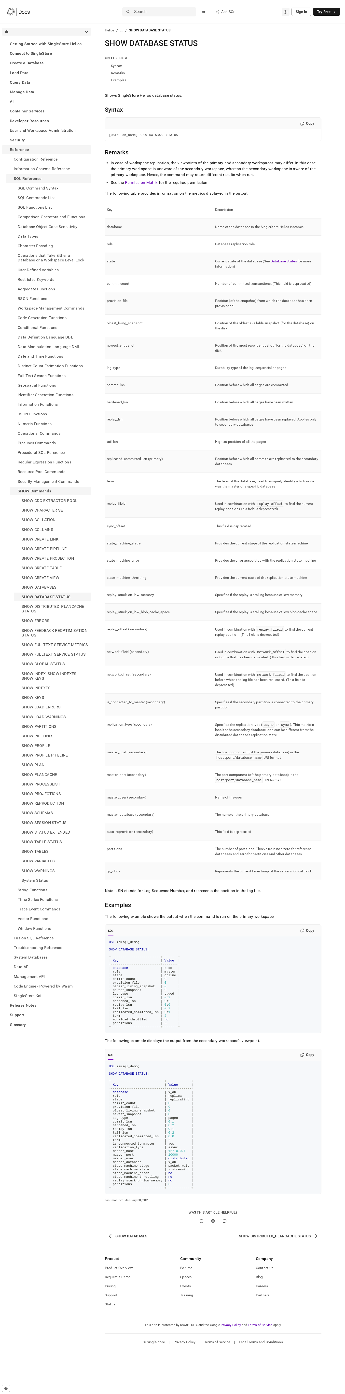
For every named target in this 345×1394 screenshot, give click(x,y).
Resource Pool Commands (41, 471)
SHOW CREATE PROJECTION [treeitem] (48, 558)
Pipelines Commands (37, 443)
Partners (263, 1338)
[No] (213, 1264)
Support (17, 1015)
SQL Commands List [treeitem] (36, 197)
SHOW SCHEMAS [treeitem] (37, 813)
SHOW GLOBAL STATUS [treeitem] (43, 664)
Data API (22, 966)
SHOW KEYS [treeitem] (33, 697)
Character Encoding (35, 246)
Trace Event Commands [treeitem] (39, 909)
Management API (29, 976)
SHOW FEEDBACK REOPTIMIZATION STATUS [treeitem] (54, 632)
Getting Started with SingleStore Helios (46, 43)
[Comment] (224, 1264)
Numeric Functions (35, 423)
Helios (110, 30)
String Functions (32, 890)
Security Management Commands (48, 481)
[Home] (18, 12)
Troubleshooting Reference (38, 947)
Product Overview (119, 1311)
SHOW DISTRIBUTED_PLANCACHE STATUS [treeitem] (53, 608)
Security (17, 140)
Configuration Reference (35, 159)
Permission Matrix (141, 183)
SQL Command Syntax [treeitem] (38, 188)
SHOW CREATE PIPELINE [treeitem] (44, 548)
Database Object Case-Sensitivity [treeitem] (47, 226)
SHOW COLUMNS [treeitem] (37, 529)
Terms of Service (260, 1368)
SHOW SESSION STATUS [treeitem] (44, 822)
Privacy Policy (231, 1368)
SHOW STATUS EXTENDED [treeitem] (46, 832)
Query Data (20, 82)
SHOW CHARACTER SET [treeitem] (44, 510)
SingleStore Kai (27, 995)
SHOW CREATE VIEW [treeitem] (40, 577)
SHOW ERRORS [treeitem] (36, 620)
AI (12, 101)
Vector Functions (33, 918)
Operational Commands (39, 433)
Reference (19, 149)
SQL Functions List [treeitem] (35, 207)
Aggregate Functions (36, 289)
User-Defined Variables (38, 270)
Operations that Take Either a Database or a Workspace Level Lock (51, 257)
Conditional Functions (37, 327)
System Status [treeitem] (35, 880)
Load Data (19, 72)
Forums (186, 1311)
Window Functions (34, 928)
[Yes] (201, 1264)
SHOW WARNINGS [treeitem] (38, 870)
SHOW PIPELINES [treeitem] (38, 736)
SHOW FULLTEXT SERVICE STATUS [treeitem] (54, 654)
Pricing (110, 1329)
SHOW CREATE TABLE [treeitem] (42, 568)
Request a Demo (118, 1320)
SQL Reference (27, 178)
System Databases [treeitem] (31, 957)
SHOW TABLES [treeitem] (35, 851)
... (121, 30)
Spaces (186, 1320)
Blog (259, 1320)
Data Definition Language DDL (45, 337)
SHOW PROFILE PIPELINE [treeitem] (45, 755)
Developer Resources (29, 121)
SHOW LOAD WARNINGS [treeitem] (44, 717)
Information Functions (38, 404)
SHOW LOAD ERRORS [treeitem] (41, 707)
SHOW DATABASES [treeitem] (39, 587)
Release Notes (23, 1005)
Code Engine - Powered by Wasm (43, 986)
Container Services (27, 111)
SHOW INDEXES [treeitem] (36, 688)
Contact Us (265, 1311)
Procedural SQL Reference (41, 452)
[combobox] (286, 12)
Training (186, 1338)
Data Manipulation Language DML (49, 346)
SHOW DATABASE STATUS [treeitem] (46, 597)
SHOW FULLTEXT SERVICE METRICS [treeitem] (55, 644)
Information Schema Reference (42, 168)
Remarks (118, 73)
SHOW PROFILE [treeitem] (36, 745)
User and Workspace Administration (43, 130)
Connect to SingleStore (31, 53)
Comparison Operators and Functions (51, 217)
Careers (262, 1329)
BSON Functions (32, 298)
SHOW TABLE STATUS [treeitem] (42, 841)
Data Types (28, 236)
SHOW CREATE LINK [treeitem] (40, 539)
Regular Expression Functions (44, 462)
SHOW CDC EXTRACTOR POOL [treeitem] (49, 500)
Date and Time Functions (40, 356)
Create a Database (27, 63)
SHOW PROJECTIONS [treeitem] (41, 793)
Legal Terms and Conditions (261, 1385)
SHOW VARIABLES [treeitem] (38, 861)
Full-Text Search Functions (42, 375)
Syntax (116, 66)
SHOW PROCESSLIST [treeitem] (41, 784)
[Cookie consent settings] (6, 1388)
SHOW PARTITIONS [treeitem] (39, 726)
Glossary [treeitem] (18, 1024)
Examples (118, 80)
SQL (111, 931)
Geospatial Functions (37, 385)
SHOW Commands (34, 491)
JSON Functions (32, 414)
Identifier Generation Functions (45, 394)
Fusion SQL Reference (34, 938)
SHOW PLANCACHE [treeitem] (39, 774)
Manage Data (22, 92)
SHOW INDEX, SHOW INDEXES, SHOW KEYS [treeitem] (49, 676)
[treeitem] (46, 44)
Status (110, 1348)
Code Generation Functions (42, 317)
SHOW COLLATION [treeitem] (38, 519)
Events (185, 1329)
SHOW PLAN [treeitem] (33, 764)
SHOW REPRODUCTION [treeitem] (43, 803)
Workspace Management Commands (51, 308)
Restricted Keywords (36, 279)
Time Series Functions (38, 899)
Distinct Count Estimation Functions (50, 366)
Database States (284, 262)
